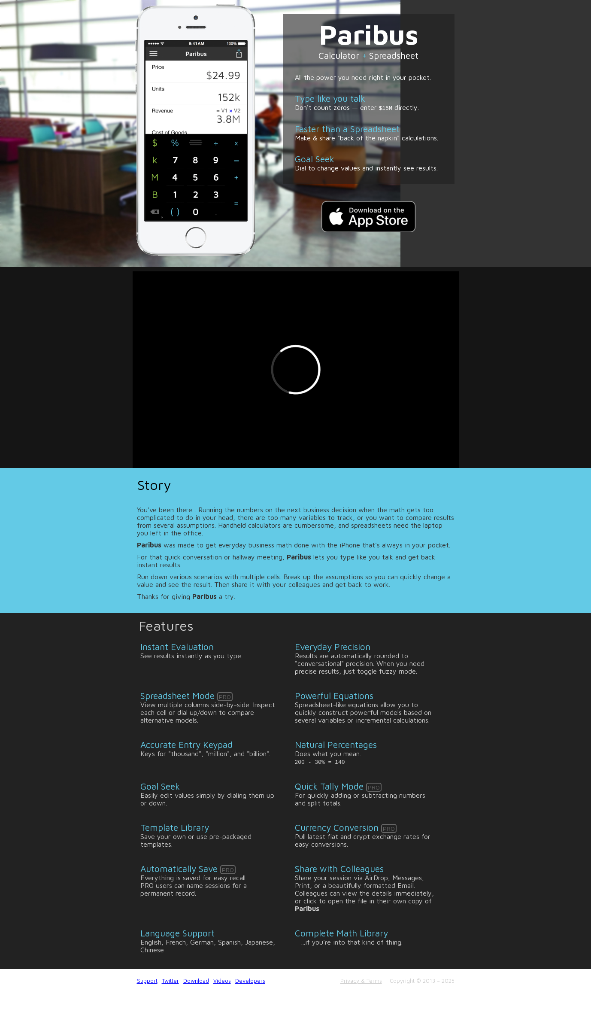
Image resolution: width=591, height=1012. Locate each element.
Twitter (170, 981)
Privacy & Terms (361, 981)
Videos (222, 981)
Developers (250, 981)
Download (196, 981)
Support (147, 981)
